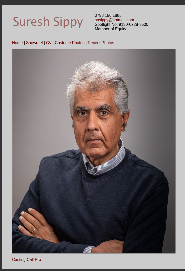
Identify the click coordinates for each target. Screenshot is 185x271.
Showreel (34, 43)
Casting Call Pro (26, 259)
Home (17, 43)
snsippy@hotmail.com (114, 20)
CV (48, 43)
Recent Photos (101, 43)
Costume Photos (69, 43)
